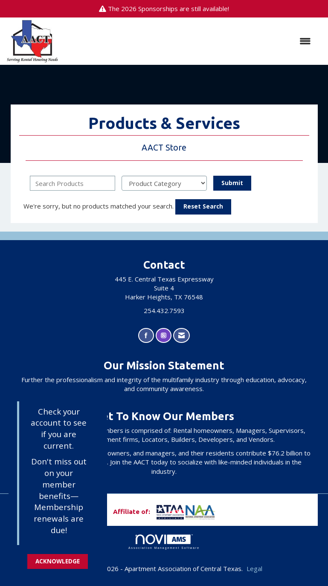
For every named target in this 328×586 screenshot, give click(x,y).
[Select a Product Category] (164, 183)
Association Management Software (164, 542)
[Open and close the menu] (189, 41)
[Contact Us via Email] (181, 335)
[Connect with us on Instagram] (163, 335)
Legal (254, 568)
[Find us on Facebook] (146, 335)
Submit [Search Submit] (232, 183)
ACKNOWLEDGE (57, 561)
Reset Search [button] (203, 206)
